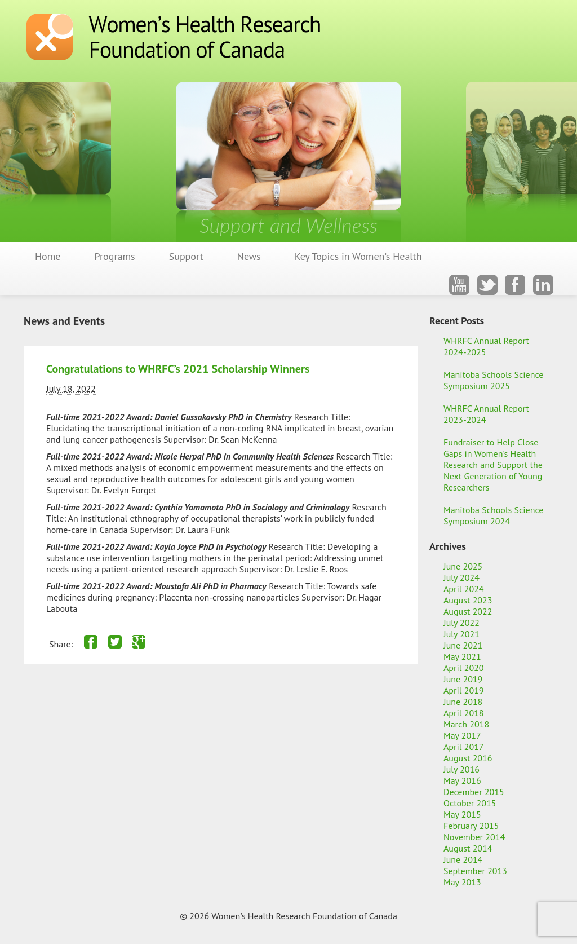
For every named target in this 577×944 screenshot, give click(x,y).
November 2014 (474, 836)
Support (186, 256)
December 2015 (473, 791)
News (249, 256)
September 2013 (475, 870)
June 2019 (462, 679)
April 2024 (463, 588)
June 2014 (462, 859)
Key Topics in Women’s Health (358, 256)
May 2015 (462, 814)
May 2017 (462, 735)
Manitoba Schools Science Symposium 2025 (493, 380)
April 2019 (463, 690)
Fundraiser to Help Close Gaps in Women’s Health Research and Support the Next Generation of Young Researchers (493, 464)
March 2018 (466, 724)
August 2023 (467, 600)
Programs (115, 256)
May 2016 (462, 780)
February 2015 (471, 825)
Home (48, 256)
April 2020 (463, 667)
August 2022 (467, 611)
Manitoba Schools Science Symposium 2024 (493, 515)
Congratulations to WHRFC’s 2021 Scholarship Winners (177, 368)
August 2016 (467, 758)
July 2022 (461, 622)
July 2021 (461, 633)
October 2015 (469, 803)
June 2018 (462, 701)
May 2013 (462, 882)
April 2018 (463, 712)
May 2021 (462, 656)
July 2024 (461, 577)
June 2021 (462, 645)
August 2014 (467, 848)
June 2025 (462, 566)
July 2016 (461, 769)
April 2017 (463, 746)
